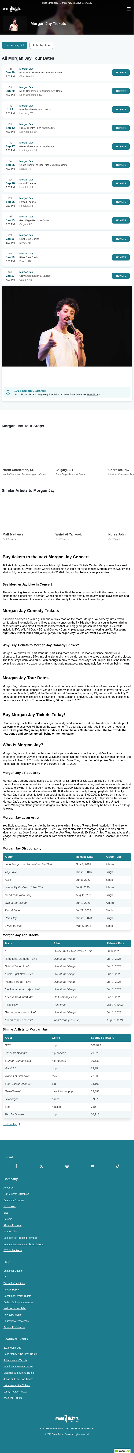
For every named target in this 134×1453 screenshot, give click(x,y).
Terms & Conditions (14, 1283)
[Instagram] (67, 1166)
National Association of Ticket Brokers (23, 1244)
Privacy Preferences (14, 1327)
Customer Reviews (13, 1200)
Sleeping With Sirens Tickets (18, 1372)
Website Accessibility (14, 1308)
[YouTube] (92, 1166)
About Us (8, 1187)
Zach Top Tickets (12, 1398)
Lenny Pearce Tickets (15, 1391)
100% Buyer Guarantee (16, 1193)
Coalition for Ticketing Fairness (20, 1237)
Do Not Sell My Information (18, 1302)
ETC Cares (9, 1206)
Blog (5, 1212)
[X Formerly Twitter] (41, 1166)
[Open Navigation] (129, 9)
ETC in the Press (12, 1250)
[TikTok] (118, 1166)
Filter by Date (41, 45)
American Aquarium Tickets (18, 1366)
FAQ (5, 1277)
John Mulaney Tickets (15, 1360)
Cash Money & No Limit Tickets (20, 1354)
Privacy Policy (11, 1289)
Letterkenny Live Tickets (16, 1385)
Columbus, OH (14, 45)
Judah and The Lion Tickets (18, 1379)
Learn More (93, 394)
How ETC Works (12, 1314)
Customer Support (13, 1270)
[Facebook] (16, 1166)
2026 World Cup (12, 1347)
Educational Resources (16, 1321)
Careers (7, 1219)
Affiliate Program (12, 1225)
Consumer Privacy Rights (17, 1296)
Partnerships (10, 1231)
